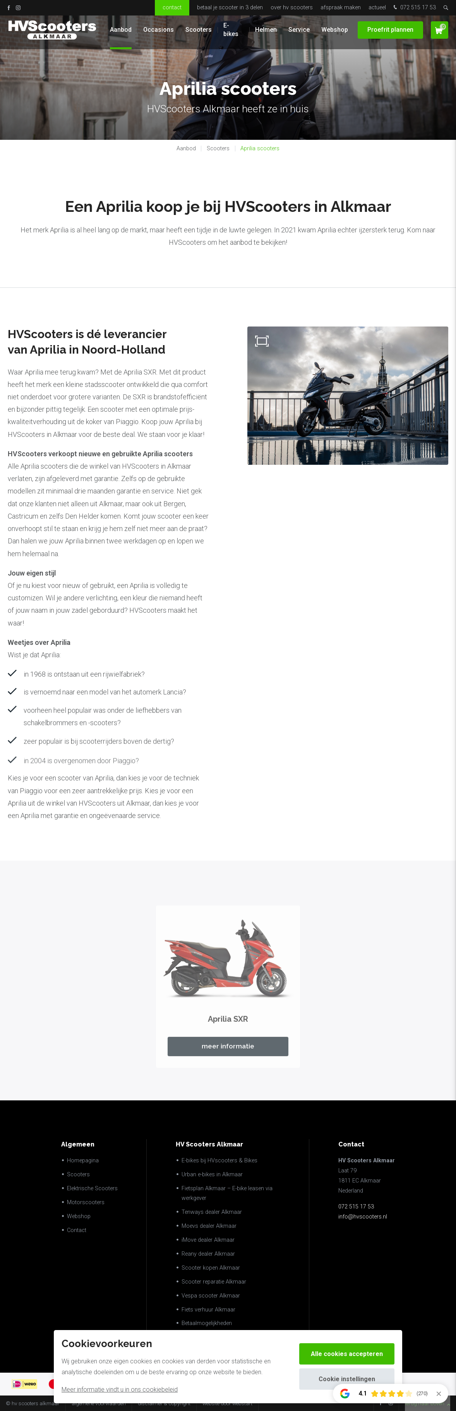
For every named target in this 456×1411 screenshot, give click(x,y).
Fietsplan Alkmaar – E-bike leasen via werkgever (227, 1193)
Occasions (158, 34)
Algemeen (77, 1144)
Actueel (377, 7)
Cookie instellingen (347, 1379)
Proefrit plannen (390, 34)
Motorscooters (86, 1202)
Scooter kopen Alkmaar (211, 1268)
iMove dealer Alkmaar (208, 1240)
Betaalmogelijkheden (207, 1323)
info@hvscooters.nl (362, 1216)
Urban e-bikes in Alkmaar (212, 1174)
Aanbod (121, 34)
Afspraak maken (341, 7)
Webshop (334, 34)
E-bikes (230, 35)
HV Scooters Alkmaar (209, 1144)
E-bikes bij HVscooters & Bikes (219, 1160)
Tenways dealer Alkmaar (212, 1212)
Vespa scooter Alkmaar (211, 1295)
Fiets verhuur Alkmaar (208, 1309)
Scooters (198, 34)
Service (299, 34)
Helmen (266, 34)
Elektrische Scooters (92, 1188)
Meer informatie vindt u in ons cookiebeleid (120, 1389)
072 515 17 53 (414, 7)
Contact (172, 7)
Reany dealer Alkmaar (208, 1254)
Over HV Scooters (292, 7)
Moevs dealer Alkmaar (209, 1226)
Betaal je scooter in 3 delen (230, 7)
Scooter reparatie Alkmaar (214, 1282)
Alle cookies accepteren (347, 1354)
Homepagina (83, 1160)
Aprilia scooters (259, 148)
